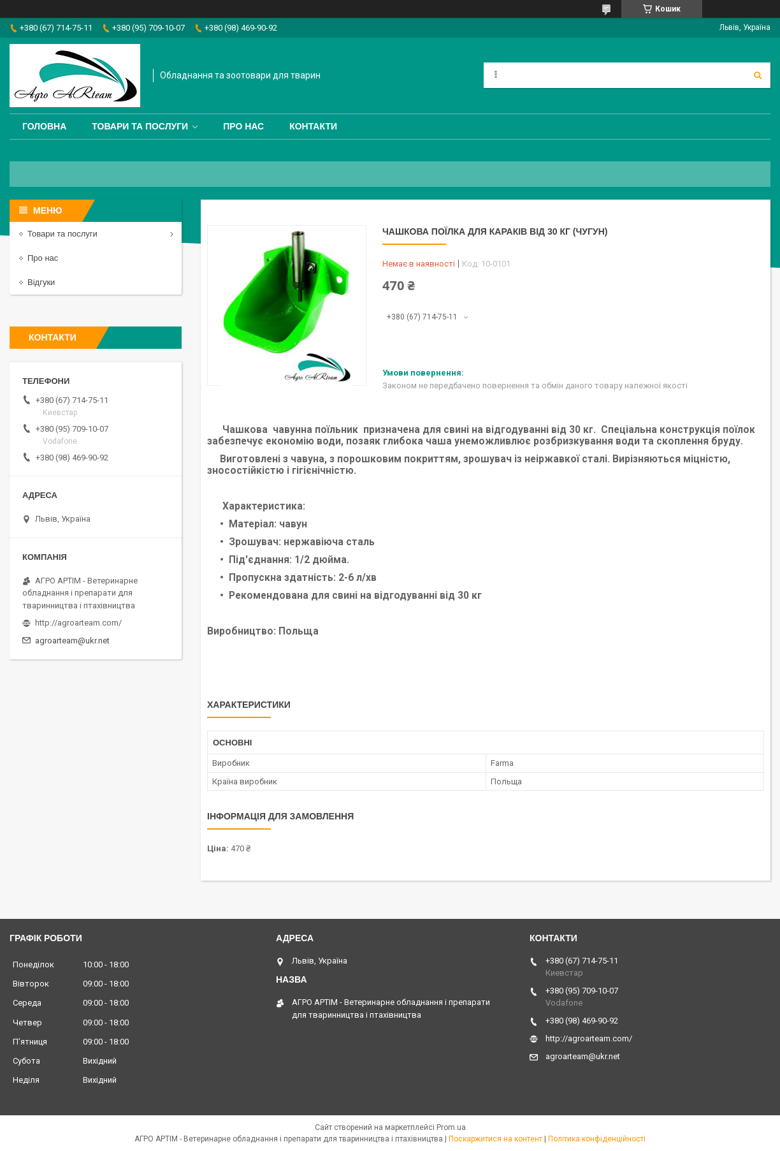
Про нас (243, 126)
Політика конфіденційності (597, 1138)
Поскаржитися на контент (495, 1138)
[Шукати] (757, 75)
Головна (44, 126)
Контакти (313, 126)
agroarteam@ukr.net (72, 640)
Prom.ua (451, 1127)
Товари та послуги (140, 126)
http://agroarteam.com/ (78, 622)
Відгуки (41, 282)
